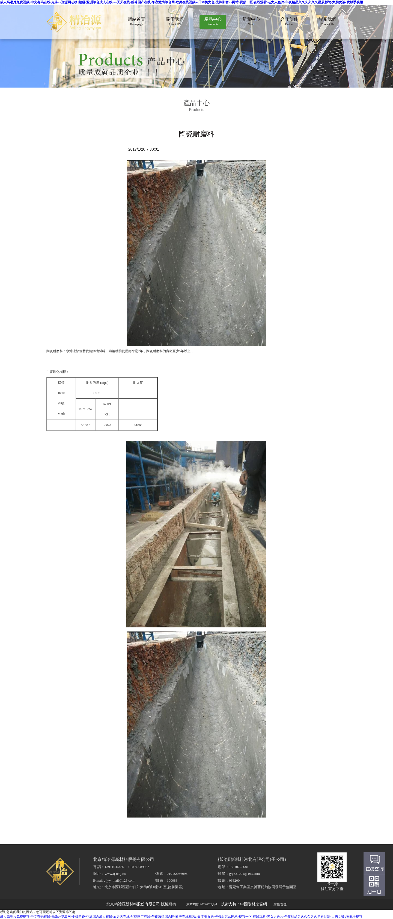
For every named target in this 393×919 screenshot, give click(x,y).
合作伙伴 (289, 21)
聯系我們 (327, 21)
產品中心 (213, 21)
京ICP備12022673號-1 (201, 904)
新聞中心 (251, 21)
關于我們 (174, 21)
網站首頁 (136, 21)
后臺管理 (280, 904)
